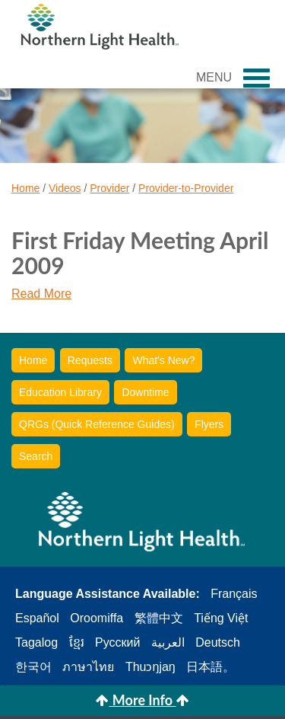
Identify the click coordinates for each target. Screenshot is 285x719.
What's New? (163, 360)
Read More (41, 293)
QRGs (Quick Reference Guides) (97, 424)
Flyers (209, 424)
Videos (65, 188)
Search (35, 456)
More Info (142, 700)
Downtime (145, 392)
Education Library (60, 392)
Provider (109, 188)
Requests (90, 360)
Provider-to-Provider (185, 188)
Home (25, 188)
